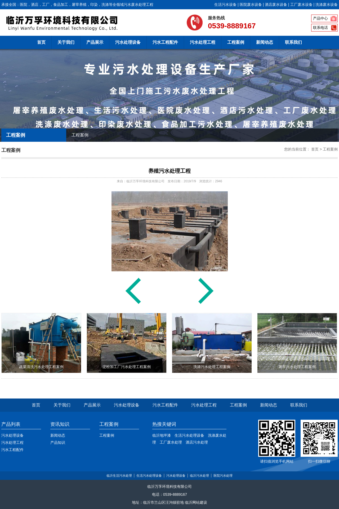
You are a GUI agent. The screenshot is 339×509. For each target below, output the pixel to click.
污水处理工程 (202, 42)
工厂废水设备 (301, 4)
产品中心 (320, 18)
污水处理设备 (128, 42)
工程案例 (235, 42)
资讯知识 (59, 424)
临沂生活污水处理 (119, 475)
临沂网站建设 (196, 502)
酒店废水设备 (276, 4)
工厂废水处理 (171, 442)
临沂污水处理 (199, 475)
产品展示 (94, 42)
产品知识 (57, 442)
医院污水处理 (223, 475)
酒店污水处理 (197, 442)
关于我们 (65, 42)
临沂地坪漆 (161, 435)
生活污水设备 (225, 4)
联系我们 (293, 42)
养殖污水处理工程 (169, 171)
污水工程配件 (165, 42)
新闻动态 (264, 42)
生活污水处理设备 (189, 435)
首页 (41, 42)
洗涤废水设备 (326, 4)
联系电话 (320, 27)
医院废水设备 (251, 4)
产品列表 (10, 424)
